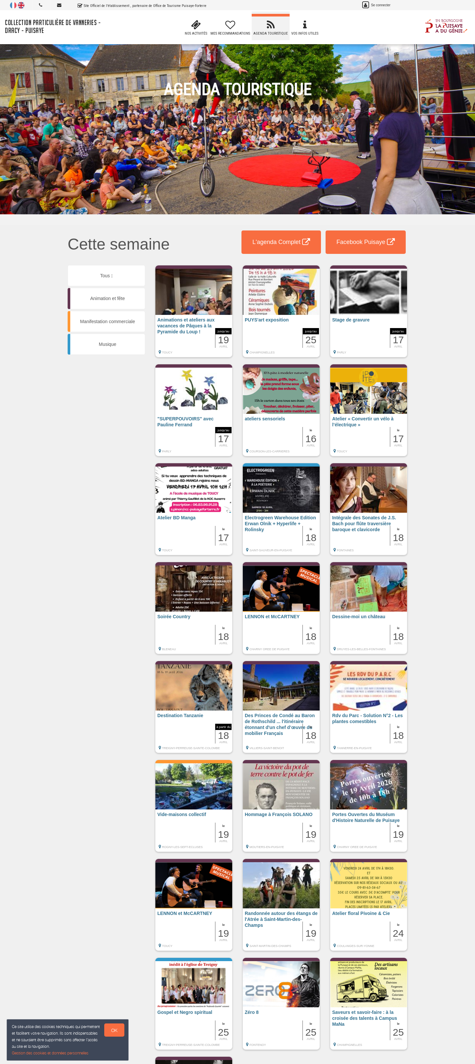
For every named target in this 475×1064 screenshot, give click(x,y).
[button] (194, 314)
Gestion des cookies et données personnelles (50, 1052)
